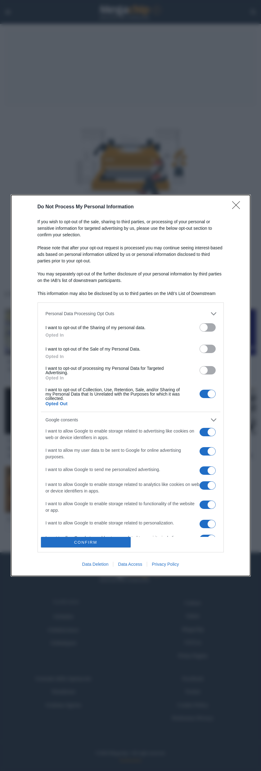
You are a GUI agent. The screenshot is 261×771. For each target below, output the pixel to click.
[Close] (238, 207)
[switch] (208, 327)
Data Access (130, 564)
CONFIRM (85, 542)
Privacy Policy (165, 564)
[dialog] (130, 385)
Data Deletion (95, 564)
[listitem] (131, 314)
